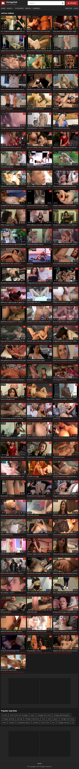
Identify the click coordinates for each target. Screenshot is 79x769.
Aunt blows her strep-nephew (36, 496)
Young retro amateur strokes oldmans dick (65, 225)
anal (7, 91)
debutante (71, 227)
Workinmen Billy (32, 612)
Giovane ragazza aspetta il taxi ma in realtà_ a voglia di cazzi (39, 554)
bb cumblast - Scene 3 (7, 593)
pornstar (15, 343)
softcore (21, 265)
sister (32, 715)
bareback (19, 498)
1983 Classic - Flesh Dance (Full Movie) (38, 167)
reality (18, 169)
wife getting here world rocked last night (13, 360)
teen (73, 169)
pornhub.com (50, 111)
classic (64, 91)
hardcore (16, 362)
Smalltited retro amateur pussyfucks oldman (13, 205)
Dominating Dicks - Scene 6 (35, 128)
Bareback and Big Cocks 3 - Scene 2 (12, 322)
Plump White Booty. (7, 535)
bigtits (22, 420)
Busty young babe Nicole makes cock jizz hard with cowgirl (39, 438)
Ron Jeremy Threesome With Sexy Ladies (65, 283)
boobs (44, 227)
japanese (42, 304)
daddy (45, 265)
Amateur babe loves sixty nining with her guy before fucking (65, 205)
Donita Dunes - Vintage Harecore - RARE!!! (13, 476)
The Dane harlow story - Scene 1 (63, 89)
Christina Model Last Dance (61, 128)
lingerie (26, 53)
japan (55, 719)
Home (3, 8)
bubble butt (51, 265)
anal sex (73, 265)
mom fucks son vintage (19, 715)
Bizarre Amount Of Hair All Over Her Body (13, 89)
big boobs (9, 72)
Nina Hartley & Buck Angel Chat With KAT (13, 244)
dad (49, 719)
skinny (70, 381)
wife (20, 362)
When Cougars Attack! (8, 225)
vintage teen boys (67, 719)
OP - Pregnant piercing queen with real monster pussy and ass (13, 31)
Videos (10, 8)
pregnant (21, 33)
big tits (8, 33)
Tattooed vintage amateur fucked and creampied (65, 631)
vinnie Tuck (56, 418)
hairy (54, 91)
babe (21, 72)
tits (19, 343)
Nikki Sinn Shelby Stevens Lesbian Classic (39, 147)
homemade (19, 111)
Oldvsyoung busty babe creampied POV (13, 438)
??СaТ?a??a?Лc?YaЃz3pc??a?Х (10, 651)
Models (28, 8)
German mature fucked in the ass (37, 535)
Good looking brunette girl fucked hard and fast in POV (65, 535)
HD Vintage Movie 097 (60, 380)
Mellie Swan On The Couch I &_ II (11, 264)
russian (12, 722)
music (14, 72)
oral (37, 33)
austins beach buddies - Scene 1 (63, 399)
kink (23, 149)
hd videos (20, 53)
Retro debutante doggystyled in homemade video (13, 457)
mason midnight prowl (8, 399)
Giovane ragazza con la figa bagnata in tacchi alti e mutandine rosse (13, 380)
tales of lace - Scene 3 (34, 399)
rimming (73, 304)
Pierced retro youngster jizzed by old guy (39, 573)
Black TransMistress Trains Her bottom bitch (39, 31)
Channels (36, 8)
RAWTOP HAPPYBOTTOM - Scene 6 (11, 631)
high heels (23, 672)
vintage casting (8, 719)
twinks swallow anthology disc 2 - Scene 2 (39, 186)
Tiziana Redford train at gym (36, 360)
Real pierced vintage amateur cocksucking (65, 612)
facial (48, 53)
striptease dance (23, 722)
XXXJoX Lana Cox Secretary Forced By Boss (13, 51)
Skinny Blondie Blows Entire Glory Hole (13, 515)
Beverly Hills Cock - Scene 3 (35, 109)
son (53, 722)
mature (39, 478)
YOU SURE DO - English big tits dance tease (65, 51)
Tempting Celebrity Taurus (35, 244)
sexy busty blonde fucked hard (36, 631)
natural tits (61, 207)
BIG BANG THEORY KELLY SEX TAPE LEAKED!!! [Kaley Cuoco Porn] (13, 283)
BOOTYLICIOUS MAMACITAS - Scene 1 (12, 573)
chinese (35, 722)
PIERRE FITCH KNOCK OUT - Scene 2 (64, 302)
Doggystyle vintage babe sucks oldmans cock (65, 341)
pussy (16, 33)
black (38, 207)
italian (65, 265)
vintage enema (63, 722)
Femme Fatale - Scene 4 (8, 554)
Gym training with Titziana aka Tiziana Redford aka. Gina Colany (39, 593)
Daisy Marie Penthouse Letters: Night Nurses (65, 31)
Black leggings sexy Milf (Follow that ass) (65, 593)
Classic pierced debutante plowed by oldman (65, 186)
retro (33, 53)
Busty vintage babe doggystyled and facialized (65, 322)
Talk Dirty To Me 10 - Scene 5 (9, 186)
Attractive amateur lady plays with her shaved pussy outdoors (39, 322)
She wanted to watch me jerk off (11, 147)
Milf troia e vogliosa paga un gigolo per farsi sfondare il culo (13, 302)
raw (23, 498)
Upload (71, 3)
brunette (66, 33)
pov (62, 227)
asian (18, 72)
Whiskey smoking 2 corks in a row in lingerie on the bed (65, 244)
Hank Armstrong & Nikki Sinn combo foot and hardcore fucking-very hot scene (39, 70)
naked (11, 265)
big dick (68, 91)
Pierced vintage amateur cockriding (12, 418)
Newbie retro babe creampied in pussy (65, 573)
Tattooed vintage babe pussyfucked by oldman (65, 554)
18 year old (68, 169)
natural (18, 440)
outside (8, 111)
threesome (69, 285)
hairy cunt (19, 91)
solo (43, 719)
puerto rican (23, 401)
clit (73, 722)
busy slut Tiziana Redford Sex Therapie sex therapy (13, 341)
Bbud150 (56, 109)
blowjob (60, 33)
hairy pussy (12, 91)
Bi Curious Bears (6, 612)
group (65, 111)
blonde (14, 53)
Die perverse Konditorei (34, 418)
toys (46, 323)
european (9, 53)
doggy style (47, 420)
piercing (68, 343)
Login (75, 8)
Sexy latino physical (7, 167)
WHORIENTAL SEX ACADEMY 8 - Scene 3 (13, 70)
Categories (19, 8)
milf (70, 594)
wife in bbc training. (33, 515)
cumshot (43, 53)
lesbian (55, 72)
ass (46, 381)
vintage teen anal (44, 715)
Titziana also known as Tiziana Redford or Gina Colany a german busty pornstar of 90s (65, 438)
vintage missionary (32, 719)
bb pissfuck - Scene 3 (7, 496)
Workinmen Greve (58, 457)
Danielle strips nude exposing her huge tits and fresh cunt (39, 341)
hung (65, 459)
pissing (19, 719)
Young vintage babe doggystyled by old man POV (65, 476)
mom (19, 246)
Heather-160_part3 (6, 109)
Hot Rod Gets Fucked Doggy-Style (37, 205)
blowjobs (43, 459)
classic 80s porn (49, 169)
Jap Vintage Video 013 (33, 302)
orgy (16, 594)
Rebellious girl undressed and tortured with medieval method (39, 89)
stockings (46, 33)
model (72, 246)
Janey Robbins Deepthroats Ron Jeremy (39, 51)
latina (71, 33)
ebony (34, 33)
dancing (60, 130)
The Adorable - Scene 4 (34, 651)
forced (4, 715)
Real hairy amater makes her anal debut (65, 147)
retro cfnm (45, 722)
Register (68, 8)
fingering (75, 111)
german (42, 536)
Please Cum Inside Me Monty (36, 457)
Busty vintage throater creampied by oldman (65, 515)
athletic (46, 207)
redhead (60, 246)
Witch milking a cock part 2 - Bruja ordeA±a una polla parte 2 (39, 225)
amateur (25, 111)
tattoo (12, 33)
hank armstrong (47, 72)
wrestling (30, 264)
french (48, 478)
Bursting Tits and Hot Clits (9, 670)
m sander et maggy (33, 476)
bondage (40, 91)
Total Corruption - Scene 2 (35, 380)
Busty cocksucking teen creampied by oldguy (65, 360)
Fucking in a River (58, 167)
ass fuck (22, 343)
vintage (3, 33)
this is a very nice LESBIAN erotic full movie (65, 70)
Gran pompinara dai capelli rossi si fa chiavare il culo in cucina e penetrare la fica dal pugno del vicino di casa (65, 264)
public (12, 246)
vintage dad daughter (61, 715)
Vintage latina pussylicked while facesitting (13, 128)
